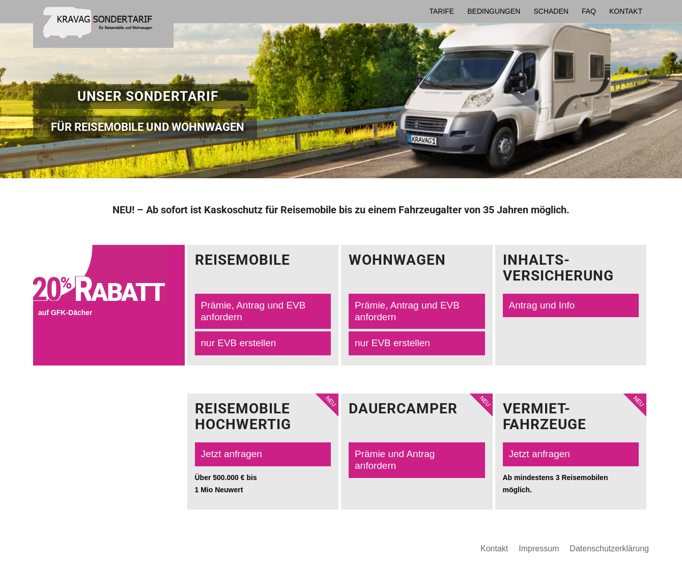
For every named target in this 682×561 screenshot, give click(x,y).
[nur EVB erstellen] (263, 343)
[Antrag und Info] (571, 306)
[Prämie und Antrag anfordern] (417, 460)
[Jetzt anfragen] (263, 454)
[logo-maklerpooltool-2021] (103, 26)
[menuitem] (441, 11)
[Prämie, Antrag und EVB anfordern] (263, 311)
